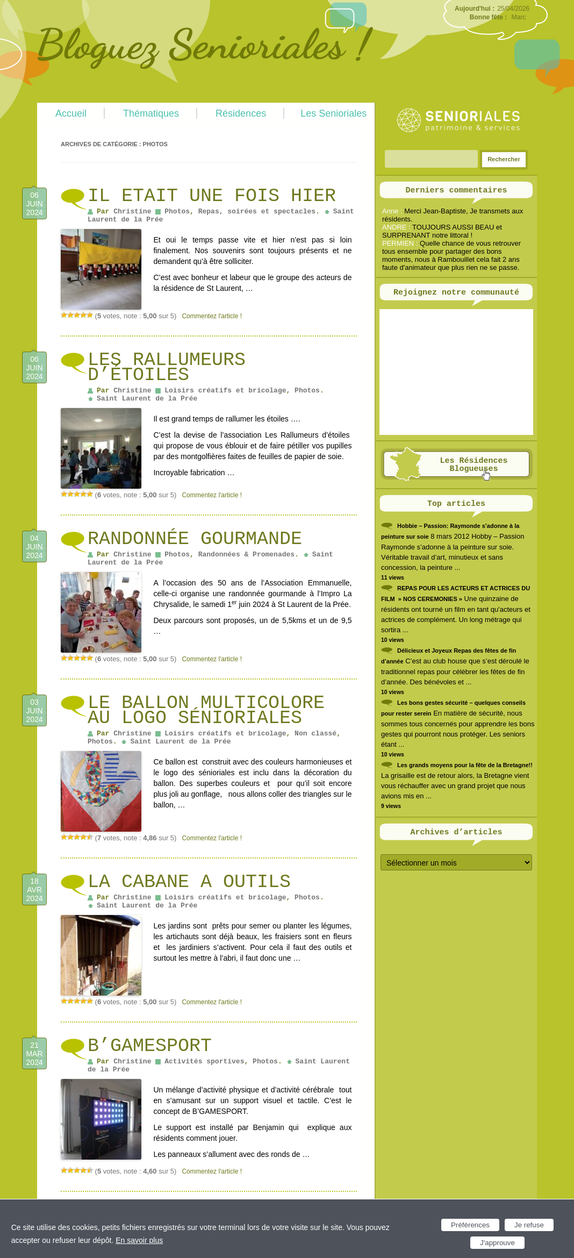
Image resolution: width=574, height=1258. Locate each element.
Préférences (470, 1225)
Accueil (71, 113)
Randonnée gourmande (195, 539)
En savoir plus (139, 1240)
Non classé (315, 734)
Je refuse (529, 1225)
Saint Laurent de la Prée (147, 399)
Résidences (241, 113)
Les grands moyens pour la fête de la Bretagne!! (465, 765)
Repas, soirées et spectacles (256, 212)
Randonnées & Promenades (246, 555)
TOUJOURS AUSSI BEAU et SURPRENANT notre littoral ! (442, 231)
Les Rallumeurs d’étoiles (167, 367)
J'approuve (497, 1243)
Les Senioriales (333, 113)
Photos (177, 212)
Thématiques (151, 113)
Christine (132, 212)
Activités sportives (204, 1061)
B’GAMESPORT (150, 1046)
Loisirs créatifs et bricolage (225, 391)
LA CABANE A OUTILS (189, 882)
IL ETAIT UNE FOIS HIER (212, 196)
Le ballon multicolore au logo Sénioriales (206, 710)
